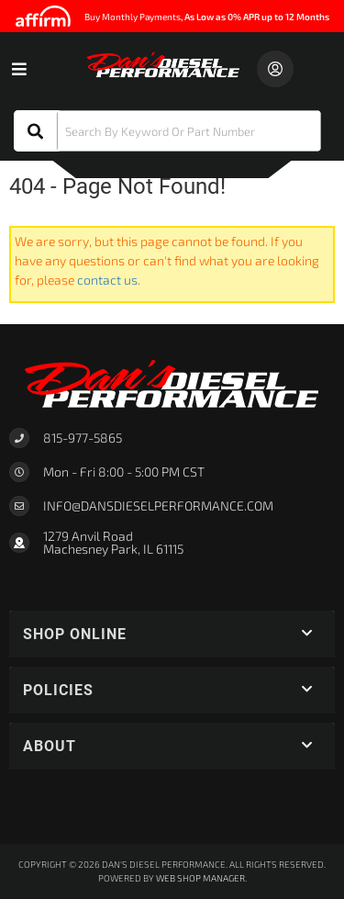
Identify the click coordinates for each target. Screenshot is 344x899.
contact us (107, 279)
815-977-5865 (82, 437)
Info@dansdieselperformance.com (158, 506)
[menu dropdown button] (18, 69)
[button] (167, 131)
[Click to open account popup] (275, 69)
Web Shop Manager (200, 877)
